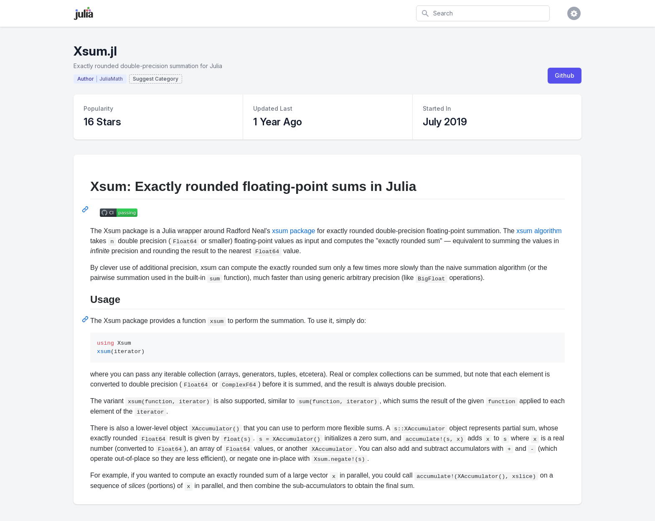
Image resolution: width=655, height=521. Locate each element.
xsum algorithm (538, 230)
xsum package (293, 230)
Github (564, 75)
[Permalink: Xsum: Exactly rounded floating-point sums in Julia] (86, 209)
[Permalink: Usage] (86, 319)
